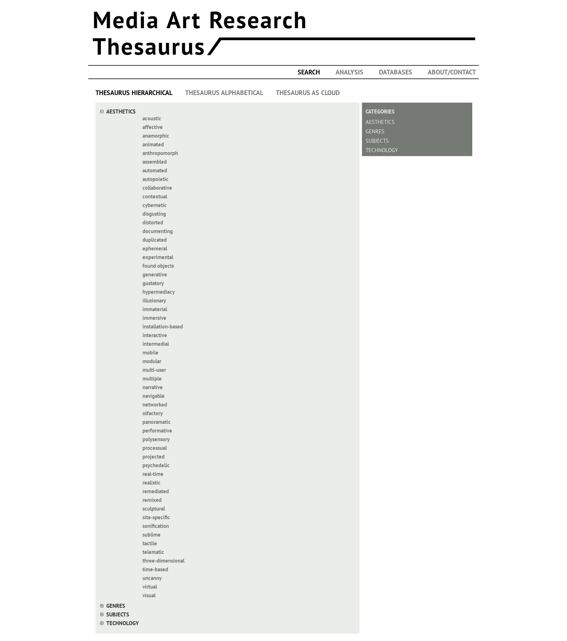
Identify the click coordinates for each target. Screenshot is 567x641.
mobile (150, 352)
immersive (154, 317)
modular (151, 361)
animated (153, 144)
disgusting (154, 213)
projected (153, 456)
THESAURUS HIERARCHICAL (133, 93)
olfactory (152, 413)
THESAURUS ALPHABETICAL (224, 93)
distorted (152, 222)
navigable (153, 395)
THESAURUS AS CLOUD (308, 93)
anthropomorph (160, 153)
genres (115, 605)
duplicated (154, 239)
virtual (149, 586)
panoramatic (156, 421)
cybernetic (154, 205)
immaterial (154, 309)
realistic (151, 482)
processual (154, 447)
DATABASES (395, 72)
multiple (152, 378)
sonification (155, 525)
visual (148, 595)
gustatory (153, 283)
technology (122, 623)
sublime (151, 534)
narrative (152, 387)
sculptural (153, 508)
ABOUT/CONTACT (452, 72)
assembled (154, 161)
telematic (153, 551)
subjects (117, 614)
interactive (154, 335)
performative (157, 430)
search (309, 72)
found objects (158, 265)
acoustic (151, 118)
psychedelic (156, 465)
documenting (157, 231)
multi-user (154, 369)
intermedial (155, 343)
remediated (155, 491)
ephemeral (154, 248)
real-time (152, 473)
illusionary (154, 300)
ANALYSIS (349, 72)
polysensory (156, 439)
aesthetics (121, 111)
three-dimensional (163, 560)
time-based (155, 569)
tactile (149, 543)
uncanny (152, 578)
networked (154, 404)
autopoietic (155, 179)
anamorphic (155, 135)
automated (154, 170)
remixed (152, 499)
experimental (157, 257)
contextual (154, 196)
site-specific (156, 517)
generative (154, 274)
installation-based (162, 326)
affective (152, 127)
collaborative (157, 187)
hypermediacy (158, 291)
